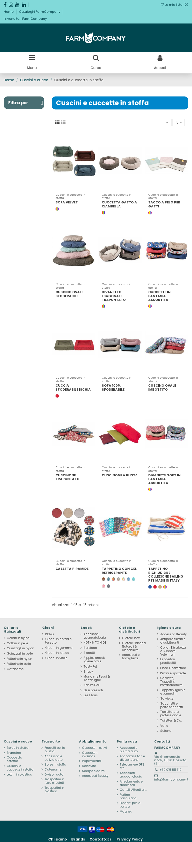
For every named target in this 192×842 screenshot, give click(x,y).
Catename (15, 669)
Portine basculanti (128, 796)
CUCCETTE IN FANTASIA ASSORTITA (159, 296)
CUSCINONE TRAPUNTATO (68, 477)
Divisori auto (53, 774)
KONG (49, 634)
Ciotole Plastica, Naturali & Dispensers (134, 646)
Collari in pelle (17, 643)
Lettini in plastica (19, 774)
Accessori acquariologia (95, 635)
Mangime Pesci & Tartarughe (97, 678)
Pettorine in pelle (19, 664)
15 (179, 122)
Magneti (126, 811)
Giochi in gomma (58, 648)
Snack (88, 671)
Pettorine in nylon (19, 659)
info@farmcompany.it (171, 779)
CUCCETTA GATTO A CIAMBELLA (119, 204)
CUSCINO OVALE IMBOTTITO (162, 387)
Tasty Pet (90, 666)
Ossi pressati (93, 690)
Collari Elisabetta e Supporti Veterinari (173, 651)
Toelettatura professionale (170, 713)
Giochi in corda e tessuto (58, 640)
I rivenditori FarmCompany (25, 18)
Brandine (14, 753)
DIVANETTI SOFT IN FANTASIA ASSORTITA (164, 479)
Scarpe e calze (93, 771)
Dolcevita (89, 766)
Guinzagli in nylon (20, 648)
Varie (164, 726)
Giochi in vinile (56, 658)
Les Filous (91, 695)
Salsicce (90, 648)
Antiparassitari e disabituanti (172, 640)
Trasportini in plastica (54, 789)
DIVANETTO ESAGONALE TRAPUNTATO (114, 296)
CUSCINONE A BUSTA (120, 475)
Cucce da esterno (14, 759)
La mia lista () (174, 4)
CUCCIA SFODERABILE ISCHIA (73, 387)
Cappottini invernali (90, 754)
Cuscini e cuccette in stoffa (20, 767)
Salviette (166, 698)
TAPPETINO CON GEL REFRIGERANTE (119, 570)
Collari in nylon (18, 638)
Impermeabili (92, 761)
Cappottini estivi (94, 748)
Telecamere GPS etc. (132, 766)
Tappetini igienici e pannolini (173, 691)
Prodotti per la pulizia (54, 749)
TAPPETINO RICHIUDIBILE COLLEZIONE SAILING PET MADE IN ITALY (165, 574)
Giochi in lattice (57, 653)
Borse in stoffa (17, 748)
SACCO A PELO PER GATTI (164, 204)
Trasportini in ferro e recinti (54, 781)
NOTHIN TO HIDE (95, 642)
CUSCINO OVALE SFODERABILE (69, 294)
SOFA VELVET (67, 202)
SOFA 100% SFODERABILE (113, 387)
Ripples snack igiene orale (94, 659)
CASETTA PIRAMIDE (72, 568)
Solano (165, 731)
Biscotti (89, 653)
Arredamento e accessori (131, 783)
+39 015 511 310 (171, 770)
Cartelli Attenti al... (133, 790)
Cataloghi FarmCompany (40, 11)
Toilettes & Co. (171, 720)
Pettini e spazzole (173, 673)
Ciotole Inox (131, 638)
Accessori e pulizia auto (53, 758)
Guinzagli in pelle (20, 653)
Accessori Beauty (173, 634)
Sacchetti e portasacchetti (171, 705)
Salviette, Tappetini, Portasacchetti (171, 681)
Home (9, 11)
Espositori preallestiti (168, 661)
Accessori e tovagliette (131, 656)
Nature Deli (92, 685)
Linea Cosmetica (173, 668)
